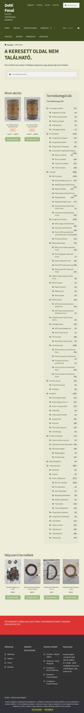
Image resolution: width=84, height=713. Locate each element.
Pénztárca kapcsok (59, 427)
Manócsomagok (58, 121)
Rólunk (16, 28)
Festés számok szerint (60, 440)
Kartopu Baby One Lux (63, 180)
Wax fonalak (59, 295)
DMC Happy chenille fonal (64, 224)
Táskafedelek (57, 533)
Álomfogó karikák (59, 398)
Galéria (19, 36)
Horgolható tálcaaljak (60, 146)
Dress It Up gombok (59, 406)
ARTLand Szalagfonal (63, 328)
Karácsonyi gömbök (59, 117)
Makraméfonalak (58, 243)
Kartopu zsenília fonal (63, 228)
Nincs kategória (55, 461)
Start (7, 28)
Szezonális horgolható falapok (63, 151)
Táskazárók (56, 538)
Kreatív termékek (55, 436)
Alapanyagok (60, 453)
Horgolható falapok (59, 138)
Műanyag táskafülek (62, 495)
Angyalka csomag (58, 112)
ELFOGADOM (37, 710)
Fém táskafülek (60, 491)
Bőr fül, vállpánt (61, 482)
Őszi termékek (60, 159)
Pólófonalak (57, 300)
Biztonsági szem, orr (60, 402)
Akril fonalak (57, 176)
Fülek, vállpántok (58, 478)
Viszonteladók (30, 28)
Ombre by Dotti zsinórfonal (65, 356)
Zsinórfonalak (57, 345)
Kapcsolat (43, 36)
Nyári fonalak (57, 283)
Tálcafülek (59, 504)
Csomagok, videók (56, 108)
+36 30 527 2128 (69, 657)
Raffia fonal (59, 291)
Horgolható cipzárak (60, 512)
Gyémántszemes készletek (62, 444)
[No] (81, 706)
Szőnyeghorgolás (58, 129)
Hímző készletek (58, 385)
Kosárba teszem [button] (12, 139)
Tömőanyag (56, 432)
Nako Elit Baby (60, 189)
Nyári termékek (60, 155)
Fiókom (39, 5)
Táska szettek (57, 525)
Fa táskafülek (60, 487)
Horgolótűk (56, 419)
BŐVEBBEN (49, 710)
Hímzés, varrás (54, 381)
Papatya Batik (60, 197)
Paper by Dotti (60, 287)
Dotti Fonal (9, 8)
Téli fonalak (56, 337)
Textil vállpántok (61, 508)
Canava (55, 474)
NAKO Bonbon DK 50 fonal (65, 185)
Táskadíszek (56, 529)
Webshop (30, 5)
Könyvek (55, 423)
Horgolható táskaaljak (60, 516)
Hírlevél (8, 36)
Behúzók (55, 470)
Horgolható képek (59, 142)
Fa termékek (54, 134)
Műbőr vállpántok (61, 500)
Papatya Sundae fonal (63, 202)
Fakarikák (55, 410)
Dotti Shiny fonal (61, 332)
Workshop (30, 36)
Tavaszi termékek (61, 163)
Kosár (47, 5)
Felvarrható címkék (59, 415)
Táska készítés (54, 466)
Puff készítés (57, 125)
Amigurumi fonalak (59, 219)
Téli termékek (60, 168)
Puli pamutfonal (61, 239)
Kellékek (55, 389)
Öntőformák (59, 457)
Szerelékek (56, 521)
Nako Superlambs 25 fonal (65, 193)
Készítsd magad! (58, 449)
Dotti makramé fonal (63, 261)
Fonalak (52, 172)
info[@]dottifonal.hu (71, 666)
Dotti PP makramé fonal (64, 265)
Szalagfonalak (57, 324)
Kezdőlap (10, 45)
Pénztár (56, 5)
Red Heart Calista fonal (63, 341)
